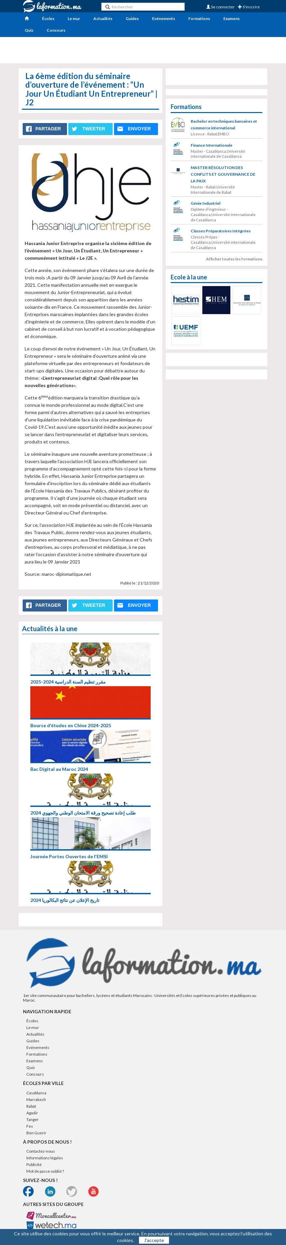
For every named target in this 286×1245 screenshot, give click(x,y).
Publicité (34, 1164)
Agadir (32, 1112)
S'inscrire (249, 6)
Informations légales (44, 1157)
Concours (56, 30)
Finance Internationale (211, 145)
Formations (199, 18)
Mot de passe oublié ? (45, 1171)
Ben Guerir (36, 1132)
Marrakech (36, 1099)
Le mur (74, 18)
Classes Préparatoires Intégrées (221, 230)
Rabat (31, 1106)
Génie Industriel (205, 203)
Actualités (102, 18)
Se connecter (220, 6)
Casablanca (36, 1092)
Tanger (32, 1119)
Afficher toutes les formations (234, 258)
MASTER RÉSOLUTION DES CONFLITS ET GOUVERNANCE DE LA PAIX (223, 174)
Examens (231, 18)
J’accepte (154, 1240)
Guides (132, 18)
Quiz (29, 30)
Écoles (48, 18)
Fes (29, 1126)
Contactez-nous (40, 1151)
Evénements (163, 18)
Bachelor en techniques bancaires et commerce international (224, 124)
